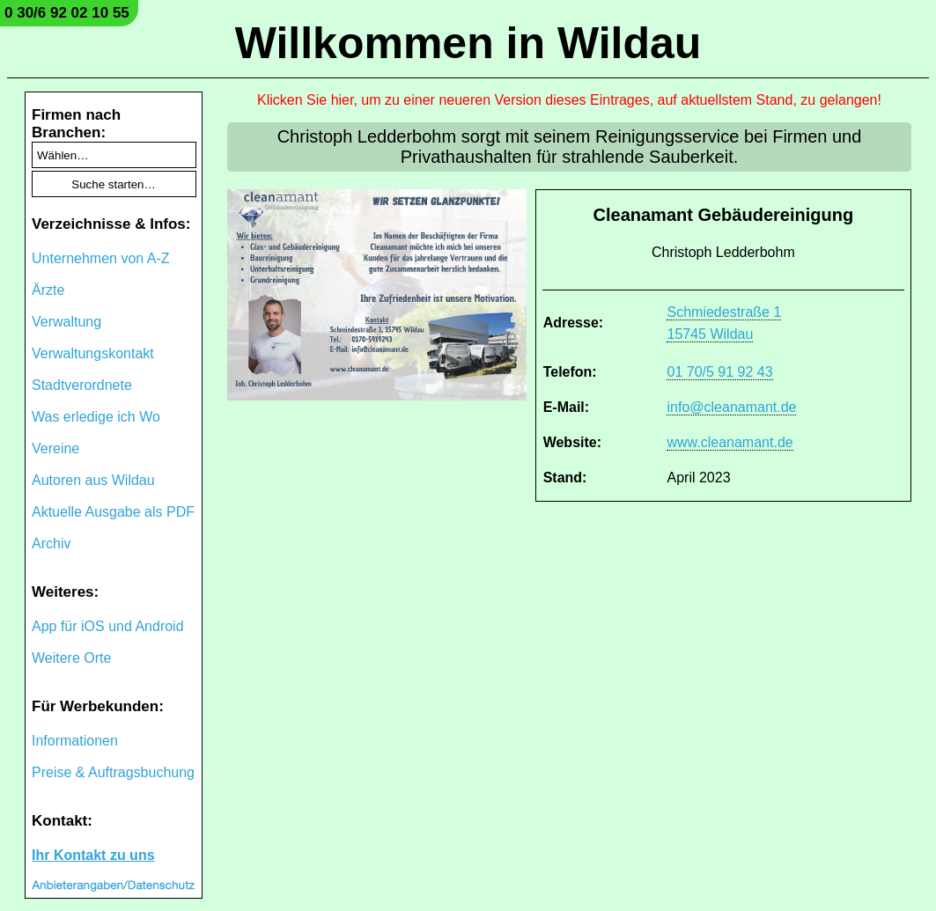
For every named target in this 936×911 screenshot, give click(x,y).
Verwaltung (66, 321)
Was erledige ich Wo (96, 416)
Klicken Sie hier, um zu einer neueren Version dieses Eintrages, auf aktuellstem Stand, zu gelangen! (569, 99)
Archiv (51, 543)
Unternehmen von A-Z (101, 258)
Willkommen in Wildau (468, 43)
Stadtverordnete (82, 385)
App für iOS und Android (108, 626)
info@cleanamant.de (731, 407)
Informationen (75, 740)
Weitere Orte (71, 657)
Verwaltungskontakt (93, 353)
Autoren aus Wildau (93, 480)
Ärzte (48, 290)
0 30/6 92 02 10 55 (66, 12)
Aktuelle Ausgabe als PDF (113, 511)
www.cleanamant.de (729, 442)
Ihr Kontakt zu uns (93, 855)
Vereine (55, 448)
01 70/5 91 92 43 (719, 371)
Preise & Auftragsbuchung (113, 772)
